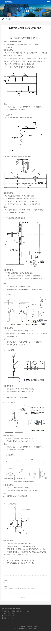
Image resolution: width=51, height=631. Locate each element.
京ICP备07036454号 (19, 628)
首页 (2, 19)
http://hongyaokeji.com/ (13, 618)
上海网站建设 (29, 628)
